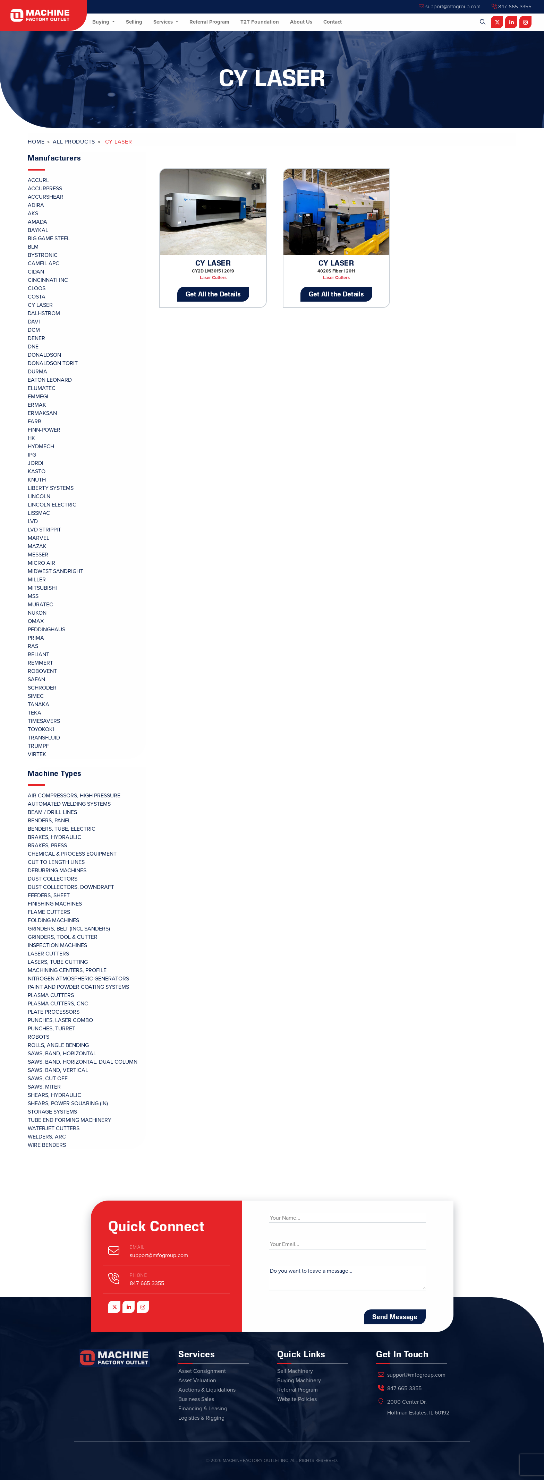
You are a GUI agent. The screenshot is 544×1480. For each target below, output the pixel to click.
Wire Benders (47, 1145)
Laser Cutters (48, 953)
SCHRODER (42, 687)
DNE (33, 346)
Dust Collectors (52, 878)
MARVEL (38, 538)
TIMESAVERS (44, 721)
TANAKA (38, 704)
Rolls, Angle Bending (58, 1045)
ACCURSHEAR (45, 196)
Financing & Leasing (202, 1408)
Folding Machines (53, 920)
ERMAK (37, 404)
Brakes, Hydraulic (54, 837)
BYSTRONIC (43, 255)
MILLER (37, 579)
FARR (34, 421)
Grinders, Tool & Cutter (62, 937)
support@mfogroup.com (450, 6)
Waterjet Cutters (53, 1128)
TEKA (34, 712)
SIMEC (36, 696)
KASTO (36, 471)
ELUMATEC (42, 388)
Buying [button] (101, 22)
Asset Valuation (197, 1380)
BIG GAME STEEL (49, 238)
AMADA (37, 221)
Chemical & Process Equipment (72, 853)
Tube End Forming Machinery (69, 1120)
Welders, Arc (47, 1136)
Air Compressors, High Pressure (74, 795)
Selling (134, 22)
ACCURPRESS (45, 188)
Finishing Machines (55, 903)
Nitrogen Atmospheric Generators (78, 978)
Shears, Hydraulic (54, 1095)
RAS (33, 646)
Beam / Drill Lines (52, 812)
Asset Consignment (202, 1371)
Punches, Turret (51, 1028)
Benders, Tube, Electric (61, 828)
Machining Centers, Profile (67, 970)
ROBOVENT (42, 671)
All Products (74, 141)
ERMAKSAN (42, 413)
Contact (332, 22)
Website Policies (297, 1399)
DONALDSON (44, 355)
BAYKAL (38, 230)
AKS (33, 213)
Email (137, 1247)
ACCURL (38, 180)
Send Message (394, 1317)
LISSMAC (39, 513)
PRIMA (36, 637)
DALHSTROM (44, 313)
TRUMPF (38, 746)
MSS (33, 596)
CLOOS (36, 288)
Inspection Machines (57, 945)
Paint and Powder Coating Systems (78, 987)
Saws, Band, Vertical (58, 1070)
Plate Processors (53, 1012)
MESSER (38, 554)
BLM (33, 246)
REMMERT (40, 662)
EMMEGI (38, 396)
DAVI (34, 321)
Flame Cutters (49, 912)
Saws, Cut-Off (48, 1078)
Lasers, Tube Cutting (58, 962)
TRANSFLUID (44, 737)
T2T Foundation (259, 22)
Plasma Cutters (51, 995)
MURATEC (40, 604)
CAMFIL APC (43, 263)
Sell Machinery (295, 1371)
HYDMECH (41, 446)
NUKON (37, 612)
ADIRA (36, 205)
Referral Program (209, 22)
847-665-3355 (512, 6)
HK (31, 438)
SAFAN (36, 679)
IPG (32, 454)
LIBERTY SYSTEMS (51, 488)
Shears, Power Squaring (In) (68, 1103)
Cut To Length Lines (56, 862)
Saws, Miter (44, 1086)
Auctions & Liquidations (207, 1389)
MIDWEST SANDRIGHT (55, 571)
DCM (34, 330)
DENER (36, 338)
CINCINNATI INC (48, 280)
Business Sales (196, 1399)
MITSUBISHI (42, 588)
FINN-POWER (44, 429)
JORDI (35, 463)
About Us (301, 22)
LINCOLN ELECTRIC (52, 504)
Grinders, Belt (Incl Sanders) (69, 928)
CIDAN (36, 271)
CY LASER (40, 305)
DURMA (37, 371)
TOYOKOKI (41, 729)
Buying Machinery (299, 1380)
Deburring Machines (57, 870)
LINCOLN (39, 496)
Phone (138, 1275)
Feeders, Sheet (49, 895)
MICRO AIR (41, 563)
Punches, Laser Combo (60, 1020)
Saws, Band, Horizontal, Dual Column (82, 1061)
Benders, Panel (49, 820)
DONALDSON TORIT (53, 363)
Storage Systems (52, 1111)
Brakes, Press (47, 845)
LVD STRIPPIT (44, 529)
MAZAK (37, 546)
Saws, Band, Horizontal (62, 1053)
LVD (33, 521)
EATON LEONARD (50, 380)
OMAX (36, 621)
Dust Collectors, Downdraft (71, 887)
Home (36, 141)
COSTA (36, 296)
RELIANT (38, 654)
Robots (38, 1036)
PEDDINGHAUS (46, 629)
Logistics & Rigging (201, 1417)
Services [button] (163, 22)
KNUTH (37, 479)
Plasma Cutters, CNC (58, 1003)
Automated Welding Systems (69, 803)
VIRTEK (37, 754)
